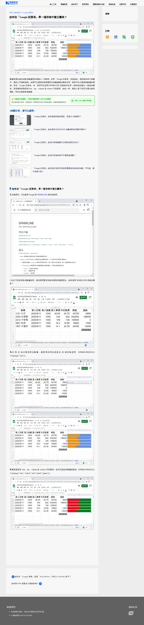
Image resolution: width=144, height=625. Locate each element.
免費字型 (122, 4)
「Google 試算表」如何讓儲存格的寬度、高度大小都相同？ (57, 116)
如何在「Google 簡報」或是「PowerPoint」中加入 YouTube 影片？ (41, 577)
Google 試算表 (28, 12)
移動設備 (112, 4)
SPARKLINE (42, 195)
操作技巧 (74, 4)
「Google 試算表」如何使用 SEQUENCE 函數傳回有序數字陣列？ (60, 129)
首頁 (11, 12)
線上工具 (53, 4)
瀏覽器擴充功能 (98, 4)
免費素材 (133, 4)
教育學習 (85, 4)
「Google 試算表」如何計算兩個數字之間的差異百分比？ (56, 142)
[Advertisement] (52, 544)
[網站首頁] (11, 4)
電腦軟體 (64, 4)
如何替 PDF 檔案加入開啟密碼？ (26, 584)
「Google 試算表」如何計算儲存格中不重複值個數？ (54, 155)
